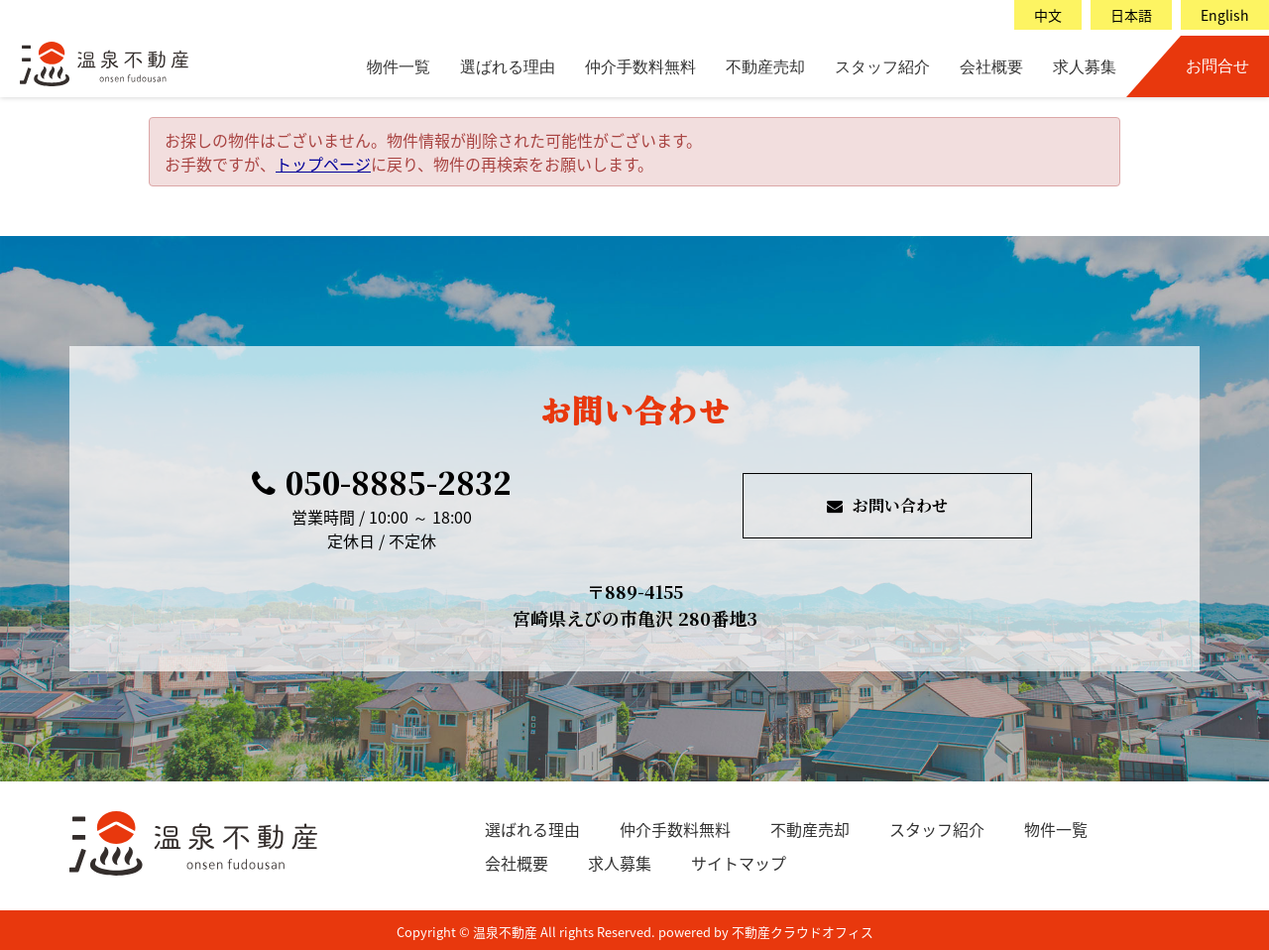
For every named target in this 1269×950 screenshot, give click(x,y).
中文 (1048, 15)
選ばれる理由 (507, 67)
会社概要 (991, 67)
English (1225, 15)
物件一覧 (398, 67)
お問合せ (1217, 66)
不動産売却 (765, 67)
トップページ (323, 164)
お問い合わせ (887, 505)
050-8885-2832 (382, 482)
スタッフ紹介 (882, 67)
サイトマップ (738, 863)
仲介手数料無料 (640, 67)
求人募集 (1084, 67)
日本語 (1131, 15)
